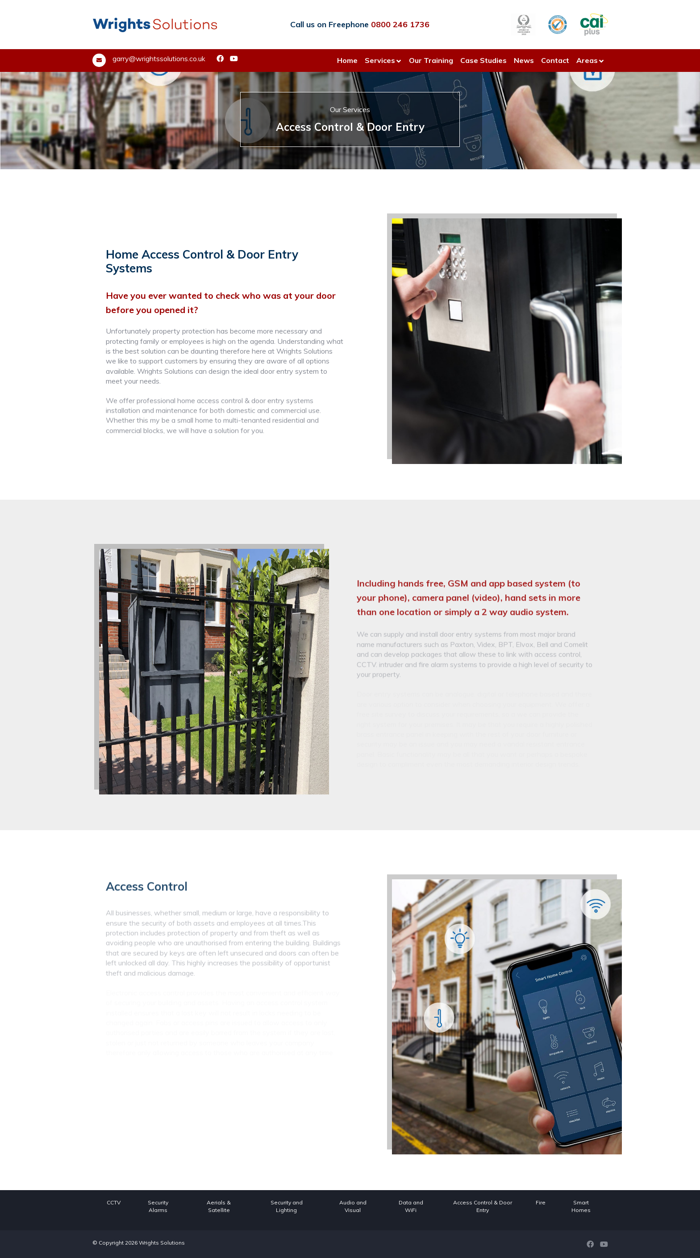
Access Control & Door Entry (482, 1206)
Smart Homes (581, 1206)
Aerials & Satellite (219, 1206)
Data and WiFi (411, 1206)
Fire (541, 1202)
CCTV (114, 1202)
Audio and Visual (353, 1206)
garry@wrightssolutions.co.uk (158, 58)
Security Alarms (158, 1206)
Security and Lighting (287, 1206)
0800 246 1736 (400, 24)
